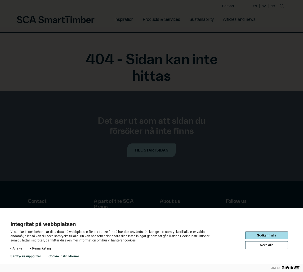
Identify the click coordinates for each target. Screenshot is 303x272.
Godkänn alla (266, 235)
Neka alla (266, 245)
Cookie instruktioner (64, 256)
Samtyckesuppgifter (25, 256)
